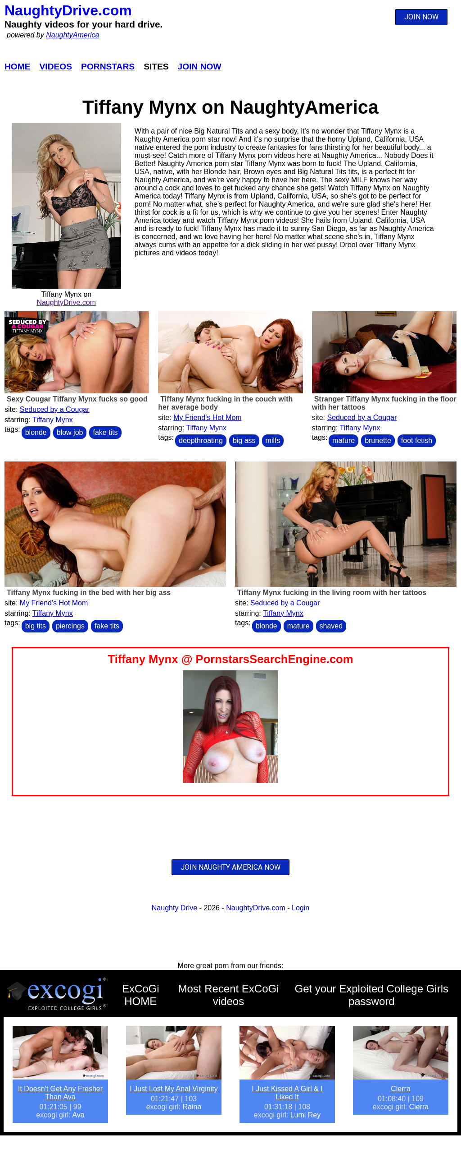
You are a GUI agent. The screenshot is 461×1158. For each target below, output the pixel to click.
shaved (331, 626)
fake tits (105, 432)
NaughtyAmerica (72, 35)
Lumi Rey (305, 1115)
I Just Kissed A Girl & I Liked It (287, 1093)
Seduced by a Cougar (55, 409)
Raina (192, 1107)
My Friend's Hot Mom (207, 417)
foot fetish (416, 440)
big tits (35, 626)
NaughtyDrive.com (68, 10)
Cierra (401, 1089)
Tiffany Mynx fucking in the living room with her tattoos (331, 592)
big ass (244, 440)
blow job (70, 432)
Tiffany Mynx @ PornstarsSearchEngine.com (230, 659)
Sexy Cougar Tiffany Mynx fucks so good (77, 399)
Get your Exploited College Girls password (371, 995)
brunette (378, 440)
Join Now (199, 66)
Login (300, 908)
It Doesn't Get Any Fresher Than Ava (60, 1093)
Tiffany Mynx (52, 420)
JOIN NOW (421, 17)
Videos (56, 66)
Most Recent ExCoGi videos (228, 995)
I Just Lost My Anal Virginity (173, 1089)
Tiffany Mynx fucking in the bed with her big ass (89, 592)
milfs (273, 440)
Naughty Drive (174, 908)
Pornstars (108, 66)
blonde (36, 432)
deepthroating (201, 440)
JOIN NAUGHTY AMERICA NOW (230, 867)
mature (343, 440)
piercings (70, 626)
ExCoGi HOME (140, 995)
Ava (78, 1115)
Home (18, 66)
